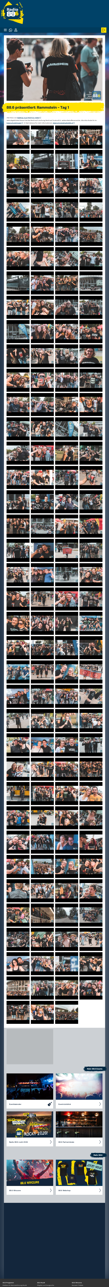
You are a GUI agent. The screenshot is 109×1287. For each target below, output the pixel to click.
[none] (5, 30)
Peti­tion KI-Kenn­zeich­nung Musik (15, 1285)
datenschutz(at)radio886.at (63, 123)
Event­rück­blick (79, 1104)
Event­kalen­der (30, 1104)
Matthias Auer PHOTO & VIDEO (28, 117)
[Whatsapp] (10, 30)
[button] (15, 30)
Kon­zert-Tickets (77, 1285)
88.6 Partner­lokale (79, 1142)
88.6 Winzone (30, 1190)
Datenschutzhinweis (14, 123)
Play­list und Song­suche (45, 1285)
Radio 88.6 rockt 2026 (30, 1142)
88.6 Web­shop (79, 1190)
